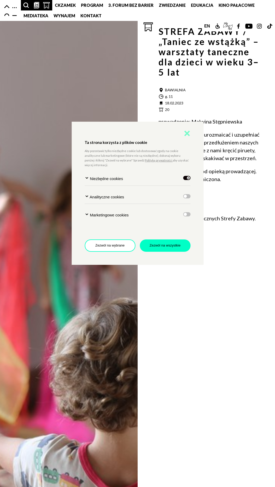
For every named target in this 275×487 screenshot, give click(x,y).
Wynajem (64, 15)
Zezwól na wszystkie (165, 245)
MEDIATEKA (36, 15)
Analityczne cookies (104, 196)
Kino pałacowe (237, 5)
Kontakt (91, 15)
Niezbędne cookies (104, 178)
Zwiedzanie (172, 5)
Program (92, 5)
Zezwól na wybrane (110, 245)
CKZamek (65, 5)
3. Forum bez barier (131, 5)
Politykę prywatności (159, 160)
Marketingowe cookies (107, 214)
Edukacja (202, 5)
